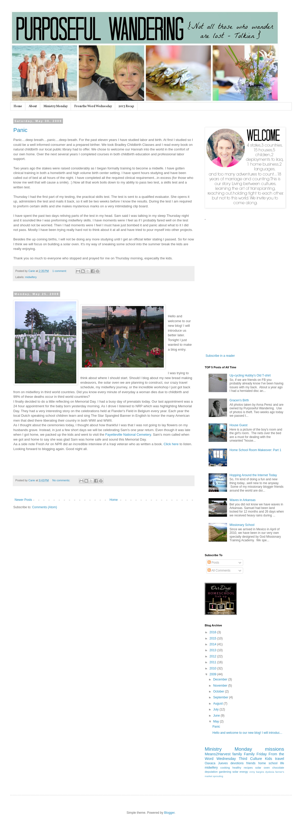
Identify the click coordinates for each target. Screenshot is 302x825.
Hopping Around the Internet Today (253, 475)
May (216, 721)
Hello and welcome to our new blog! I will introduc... (247, 733)
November (220, 685)
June (217, 715)
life (282, 763)
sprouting (218, 776)
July (216, 709)
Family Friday (255, 754)
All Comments (219, 570)
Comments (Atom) (44, 507)
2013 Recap (126, 106)
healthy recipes (242, 767)
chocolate (278, 767)
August (218, 703)
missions (274, 749)
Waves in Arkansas (243, 500)
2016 (213, 632)
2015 (213, 638)
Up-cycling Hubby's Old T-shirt (250, 375)
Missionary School (242, 525)
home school (267, 763)
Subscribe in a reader (220, 356)
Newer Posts (23, 500)
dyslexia (269, 771)
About (33, 106)
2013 (213, 650)
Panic (20, 130)
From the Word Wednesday (93, 106)
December (220, 679)
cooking (225, 767)
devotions (236, 763)
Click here (171, 444)
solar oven (262, 767)
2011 (213, 662)
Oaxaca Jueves (216, 763)
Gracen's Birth (239, 400)
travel (279, 759)
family (237, 754)
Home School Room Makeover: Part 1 (255, 450)
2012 (213, 656)
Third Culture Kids (255, 759)
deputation (211, 771)
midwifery (31, 277)
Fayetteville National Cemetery (128, 434)
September (221, 697)
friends (250, 763)
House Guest (238, 425)
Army (252, 771)
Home (18, 106)
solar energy (240, 771)
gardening (225, 771)
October (219, 691)
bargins (260, 771)
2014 (213, 644)
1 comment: (59, 270)
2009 (213, 674)
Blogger (169, 812)
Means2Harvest (218, 754)
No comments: (61, 480)
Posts (213, 562)
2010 (213, 668)
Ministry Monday (56, 106)
